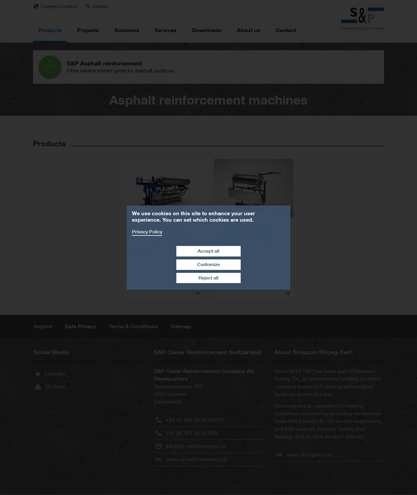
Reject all (208, 278)
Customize (208, 264)
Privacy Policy (147, 232)
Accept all (208, 251)
